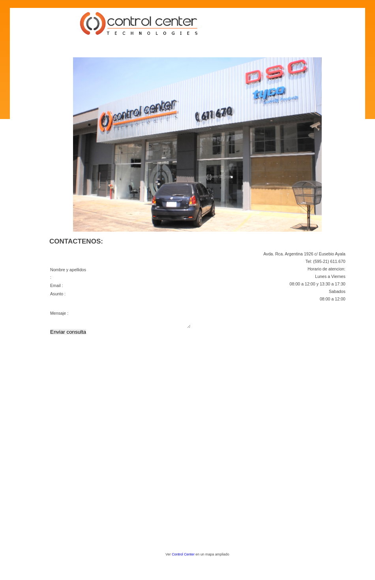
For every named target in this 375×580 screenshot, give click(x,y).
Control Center (183, 554)
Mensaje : (59, 316)
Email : (56, 285)
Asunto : (58, 293)
